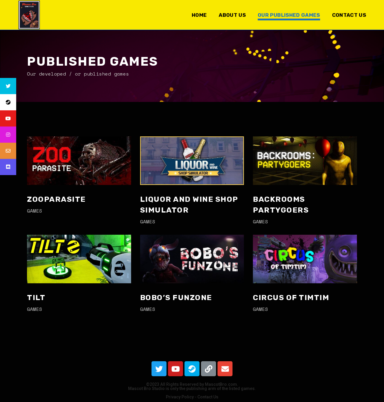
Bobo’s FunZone (176, 297)
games (34, 210)
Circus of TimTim (291, 297)
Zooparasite (56, 199)
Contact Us (207, 397)
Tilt (36, 297)
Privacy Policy (180, 397)
